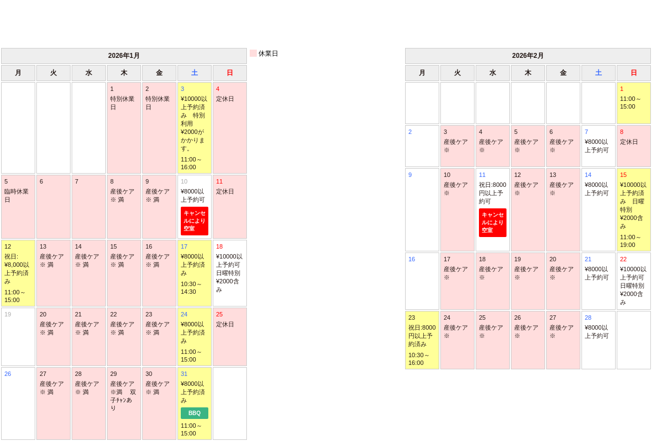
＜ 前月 (42, 23)
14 (598, 184)
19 (7, 314)
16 (411, 259)
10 (194, 206)
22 (634, 281)
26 (7, 373)
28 (598, 327)
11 (492, 204)
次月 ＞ (609, 23)
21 (598, 269)
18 (230, 268)
